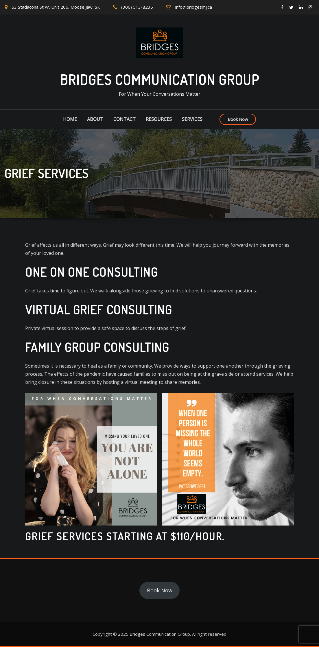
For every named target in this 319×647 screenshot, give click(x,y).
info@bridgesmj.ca (193, 7)
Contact (124, 119)
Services (192, 119)
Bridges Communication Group (159, 79)
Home (70, 119)
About (95, 119)
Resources (159, 119)
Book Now (238, 119)
